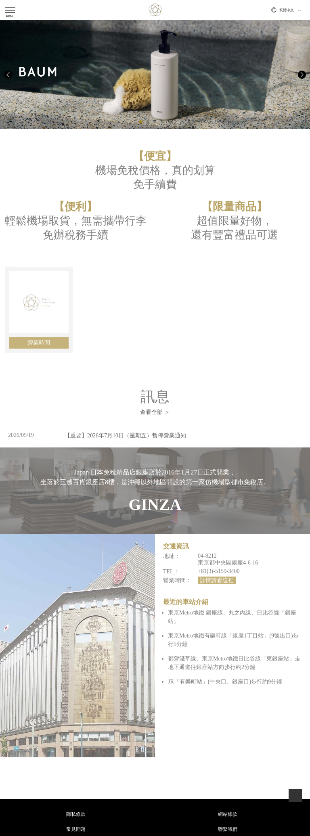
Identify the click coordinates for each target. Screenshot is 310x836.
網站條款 (227, 814)
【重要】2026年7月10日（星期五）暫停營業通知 (125, 436)
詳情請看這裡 (217, 580)
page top (295, 795)
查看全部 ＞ (155, 412)
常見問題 (76, 829)
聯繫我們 (227, 829)
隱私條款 (76, 814)
